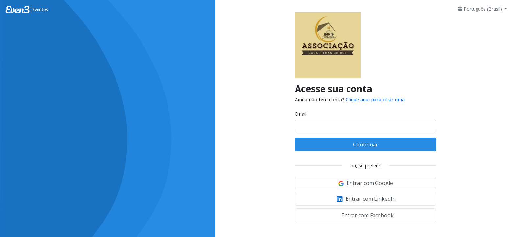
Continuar (365, 144)
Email (300, 114)
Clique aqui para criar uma (375, 99)
